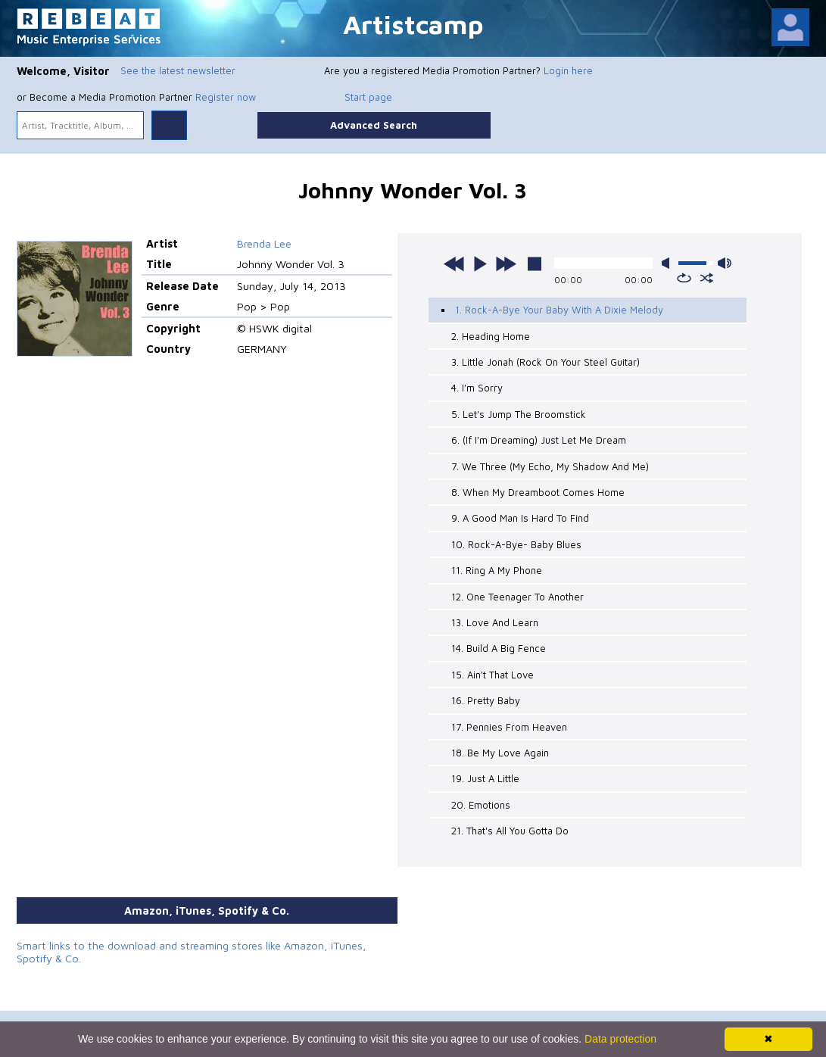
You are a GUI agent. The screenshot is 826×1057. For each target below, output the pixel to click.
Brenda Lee (264, 243)
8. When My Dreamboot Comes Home (538, 492)
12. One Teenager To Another (517, 597)
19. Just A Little (485, 778)
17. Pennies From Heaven (509, 727)
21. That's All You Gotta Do (510, 831)
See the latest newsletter (177, 70)
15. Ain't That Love (492, 675)
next (505, 263)
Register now (225, 97)
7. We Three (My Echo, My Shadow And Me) (550, 466)
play (480, 263)
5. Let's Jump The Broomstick (518, 414)
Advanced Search (373, 125)
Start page (368, 97)
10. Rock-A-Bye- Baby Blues (516, 544)
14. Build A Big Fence (498, 648)
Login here (568, 70)
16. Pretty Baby (485, 700)
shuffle (706, 278)
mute (668, 263)
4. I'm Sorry (477, 388)
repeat (684, 278)
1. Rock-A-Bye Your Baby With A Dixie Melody (559, 310)
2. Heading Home (490, 336)
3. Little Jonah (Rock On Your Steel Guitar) (545, 362)
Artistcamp (413, 23)
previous (454, 263)
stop (534, 263)
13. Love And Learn (494, 622)
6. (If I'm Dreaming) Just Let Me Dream (538, 440)
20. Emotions (480, 805)
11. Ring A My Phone (496, 570)
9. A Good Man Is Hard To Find (520, 518)
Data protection (620, 1039)
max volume (724, 263)
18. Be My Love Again (500, 753)
